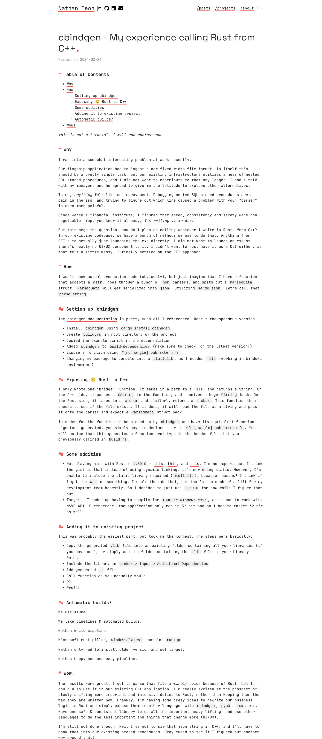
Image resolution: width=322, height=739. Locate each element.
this (158, 459)
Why (70, 83)
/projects (225, 8)
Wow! (71, 125)
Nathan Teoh (76, 8)
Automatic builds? (94, 119)
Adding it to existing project (107, 113)
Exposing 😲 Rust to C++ (101, 101)
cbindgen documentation (92, 317)
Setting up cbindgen (96, 95)
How (70, 89)
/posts (203, 8)
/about (247, 8)
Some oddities (89, 107)
